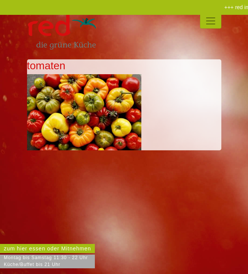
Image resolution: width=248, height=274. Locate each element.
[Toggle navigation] (210, 21)
